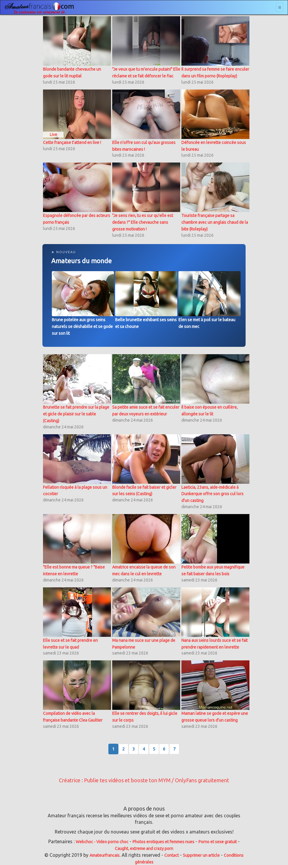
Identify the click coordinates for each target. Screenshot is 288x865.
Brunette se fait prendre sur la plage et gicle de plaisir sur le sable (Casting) (76, 414)
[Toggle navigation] (279, 7)
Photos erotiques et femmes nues (163, 841)
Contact (171, 855)
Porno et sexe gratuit (217, 841)
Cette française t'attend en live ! (72, 142)
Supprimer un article (201, 855)
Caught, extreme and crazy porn (144, 848)
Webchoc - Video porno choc (102, 841)
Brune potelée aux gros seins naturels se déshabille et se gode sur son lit (82, 326)
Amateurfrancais (105, 855)
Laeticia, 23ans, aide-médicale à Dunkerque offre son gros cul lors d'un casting (212, 494)
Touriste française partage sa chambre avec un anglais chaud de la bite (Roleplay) (214, 222)
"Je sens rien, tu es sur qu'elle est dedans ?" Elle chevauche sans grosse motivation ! (142, 222)
